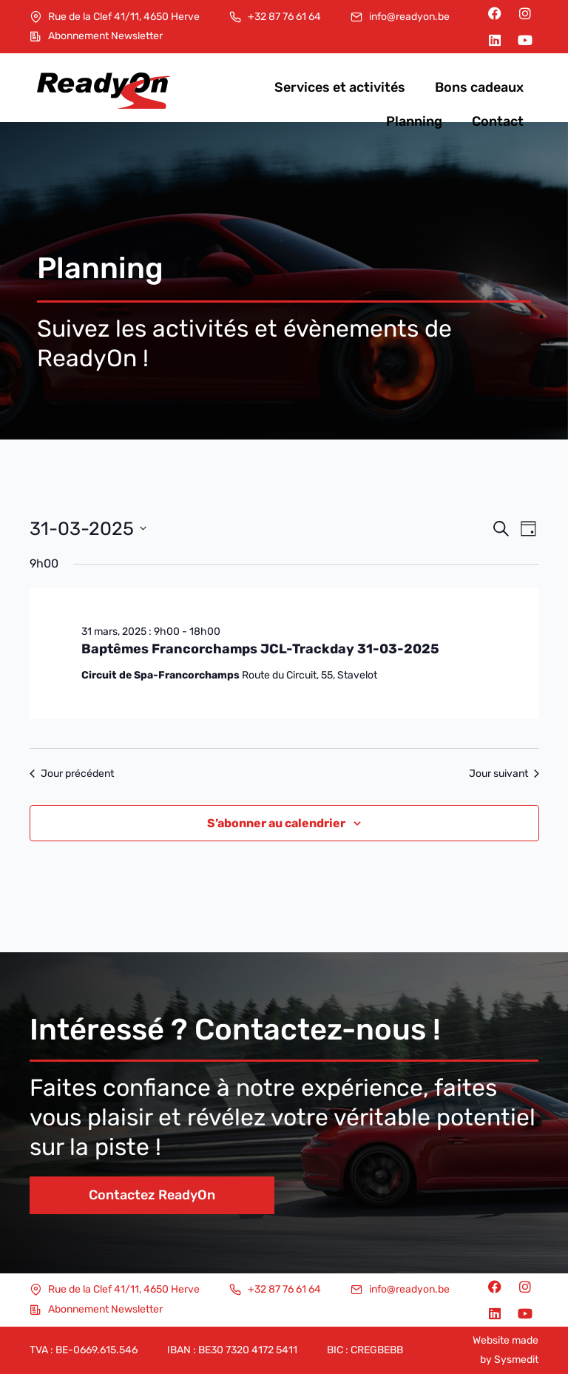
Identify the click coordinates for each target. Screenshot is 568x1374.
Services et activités (339, 87)
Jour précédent (72, 773)
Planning (414, 121)
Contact (498, 121)
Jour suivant (504, 773)
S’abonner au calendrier (276, 823)
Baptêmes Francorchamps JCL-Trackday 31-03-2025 (260, 649)
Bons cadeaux (479, 87)
